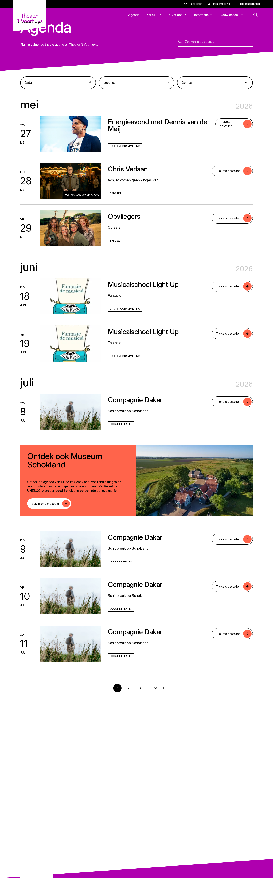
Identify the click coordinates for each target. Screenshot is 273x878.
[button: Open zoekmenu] (255, 15)
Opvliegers (124, 216)
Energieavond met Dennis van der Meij (158, 125)
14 (155, 688)
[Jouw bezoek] (232, 15)
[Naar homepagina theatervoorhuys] (29, 15)
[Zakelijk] (154, 15)
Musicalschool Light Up (143, 284)
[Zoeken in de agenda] (219, 41)
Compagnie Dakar (135, 399)
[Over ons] (178, 15)
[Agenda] (133, 14)
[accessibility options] (248, 4)
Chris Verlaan (128, 169)
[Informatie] (203, 15)
